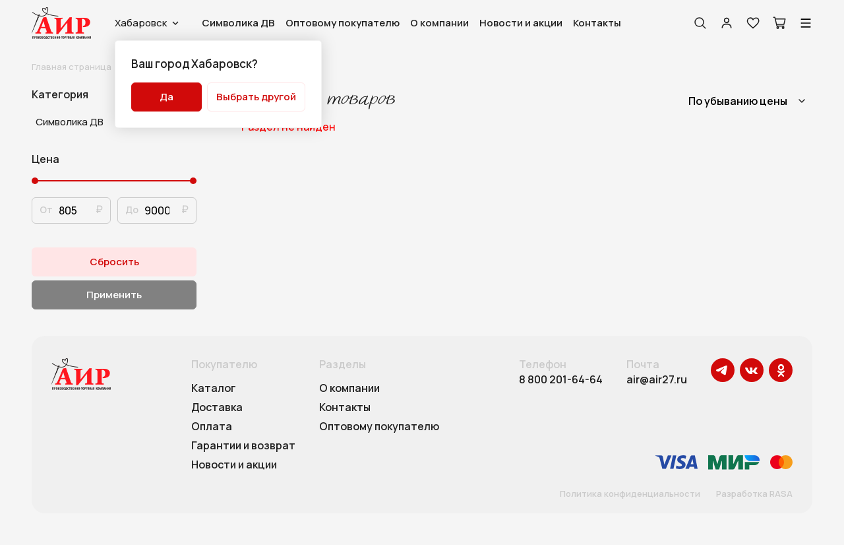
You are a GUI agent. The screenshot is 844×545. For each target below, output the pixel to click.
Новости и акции (520, 23)
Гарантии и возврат (243, 446)
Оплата (211, 426)
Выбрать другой (256, 97)
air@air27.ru (656, 379)
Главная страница (71, 67)
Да (166, 97)
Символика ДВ (238, 23)
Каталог (213, 388)
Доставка (217, 407)
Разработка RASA (754, 494)
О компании (439, 23)
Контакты (597, 23)
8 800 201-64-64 (561, 379)
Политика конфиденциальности (630, 494)
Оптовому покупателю (343, 23)
